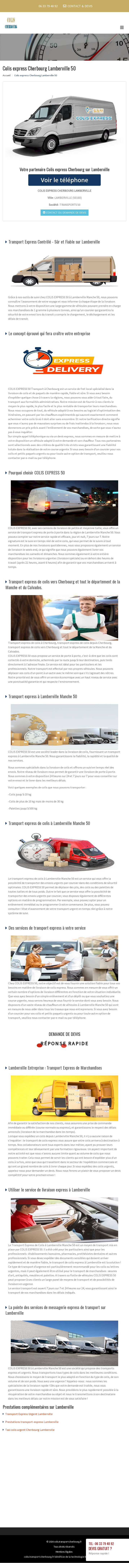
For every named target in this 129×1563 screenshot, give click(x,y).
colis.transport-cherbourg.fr (68, 1541)
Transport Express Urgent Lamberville (29, 1414)
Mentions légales (64, 1551)
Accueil (6, 75)
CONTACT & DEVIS (80, 6)
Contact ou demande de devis (64, 212)
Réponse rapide (64, 1043)
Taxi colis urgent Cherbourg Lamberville (30, 1430)
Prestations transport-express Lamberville (32, 1422)
